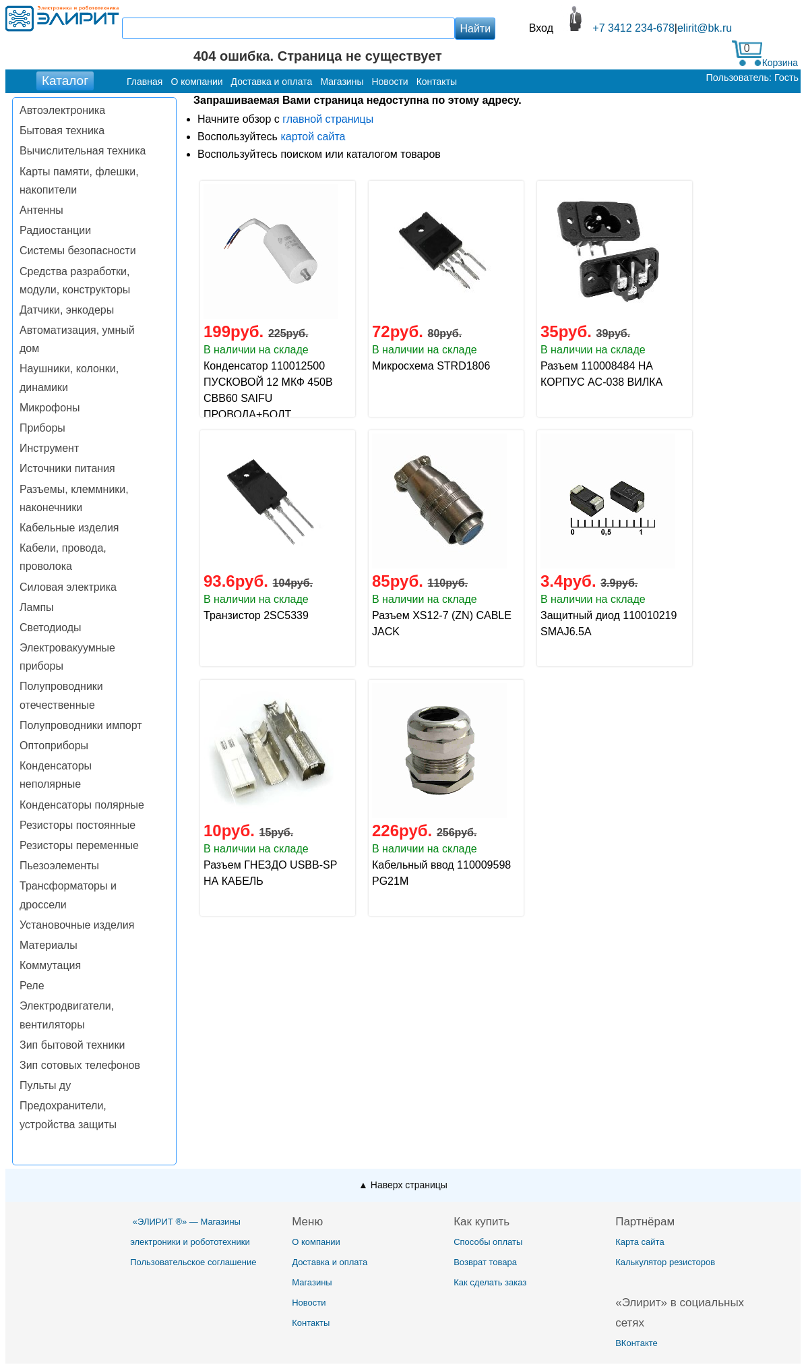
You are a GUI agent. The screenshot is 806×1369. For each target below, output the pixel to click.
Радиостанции (55, 230)
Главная (144, 81)
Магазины (312, 1282)
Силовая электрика (68, 587)
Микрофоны (50, 407)
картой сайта (312, 136)
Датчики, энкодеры (67, 310)
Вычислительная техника (83, 150)
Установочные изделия (77, 925)
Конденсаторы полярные (82, 805)
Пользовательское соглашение (193, 1262)
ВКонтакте (636, 1343)
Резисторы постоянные (77, 825)
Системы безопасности (78, 250)
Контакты (311, 1323)
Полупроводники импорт (81, 725)
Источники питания (67, 468)
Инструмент (49, 448)
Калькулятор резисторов (665, 1262)
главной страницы (327, 119)
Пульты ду (45, 1085)
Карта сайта (639, 1242)
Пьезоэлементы (59, 865)
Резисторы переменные (79, 845)
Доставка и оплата (329, 1262)
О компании (316, 1242)
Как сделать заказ (490, 1282)
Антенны (41, 210)
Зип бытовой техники (72, 1045)
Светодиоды (51, 627)
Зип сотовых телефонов (80, 1065)
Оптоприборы (54, 745)
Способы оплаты (488, 1242)
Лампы (37, 607)
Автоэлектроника (62, 110)
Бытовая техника (62, 130)
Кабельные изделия (69, 527)
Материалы (49, 945)
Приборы (42, 428)
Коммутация (50, 965)
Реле (32, 985)
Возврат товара (485, 1262)
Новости (309, 1303)
